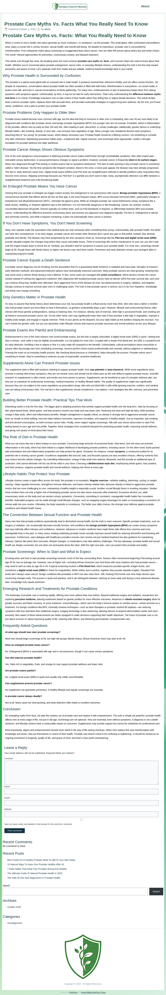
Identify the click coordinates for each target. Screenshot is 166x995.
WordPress (73, 992)
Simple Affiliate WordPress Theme (93, 992)
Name (7, 786)
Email (7, 798)
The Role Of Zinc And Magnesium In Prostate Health (33, 878)
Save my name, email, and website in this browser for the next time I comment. (38, 824)
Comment (9, 758)
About (145, 6)
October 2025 (14, 907)
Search (6, 885)
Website (7, 809)
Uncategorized (14, 923)
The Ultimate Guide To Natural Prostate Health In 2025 (34, 873)
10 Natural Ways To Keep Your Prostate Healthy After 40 (35, 864)
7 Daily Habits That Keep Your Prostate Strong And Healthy (37, 869)
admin (47, 29)
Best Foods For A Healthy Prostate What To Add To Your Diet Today (41, 860)
